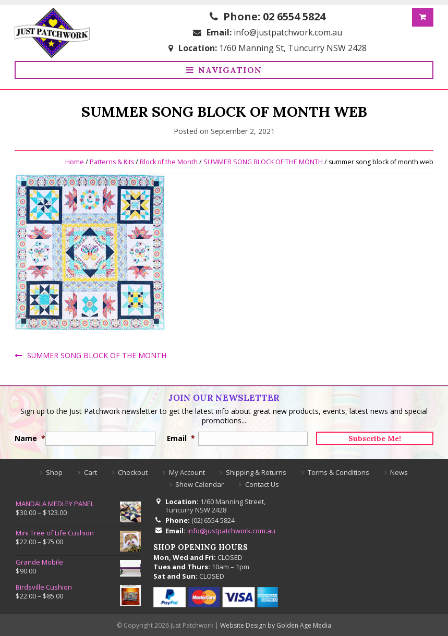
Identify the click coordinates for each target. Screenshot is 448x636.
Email (178, 437)
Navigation (230, 70)
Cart (90, 470)
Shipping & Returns (256, 470)
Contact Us (262, 482)
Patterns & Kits (110, 159)
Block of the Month (168, 159)
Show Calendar (199, 482)
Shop (54, 470)
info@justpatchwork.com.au (288, 32)
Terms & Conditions (338, 470)
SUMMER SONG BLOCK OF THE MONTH (262, 159)
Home (72, 159)
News (399, 470)
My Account (187, 470)
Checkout (133, 470)
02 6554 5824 (294, 16)
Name (26, 437)
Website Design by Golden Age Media (275, 624)
